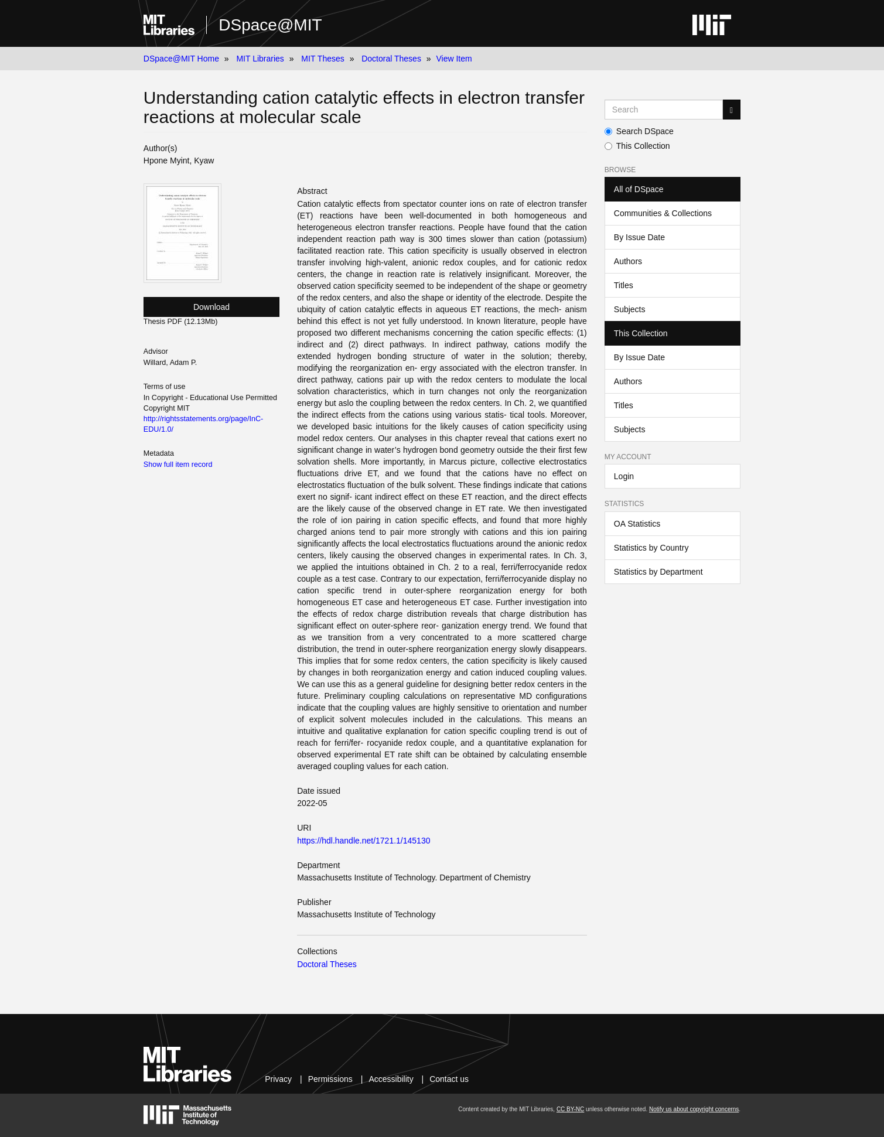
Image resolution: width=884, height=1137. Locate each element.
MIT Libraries (260, 58)
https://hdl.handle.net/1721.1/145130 (363, 840)
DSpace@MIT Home (181, 58)
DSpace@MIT (270, 25)
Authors (628, 261)
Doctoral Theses (391, 58)
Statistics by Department (658, 571)
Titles (623, 285)
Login (624, 476)
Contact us (449, 1079)
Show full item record (178, 464)
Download (211, 307)
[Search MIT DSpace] (664, 109)
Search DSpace (639, 131)
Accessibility (390, 1079)
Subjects (630, 309)
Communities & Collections (663, 213)
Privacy (278, 1079)
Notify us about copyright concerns (694, 1109)
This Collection (637, 146)
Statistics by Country (651, 547)
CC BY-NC (570, 1109)
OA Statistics (637, 523)
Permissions (330, 1079)
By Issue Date (639, 237)
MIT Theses (322, 58)
